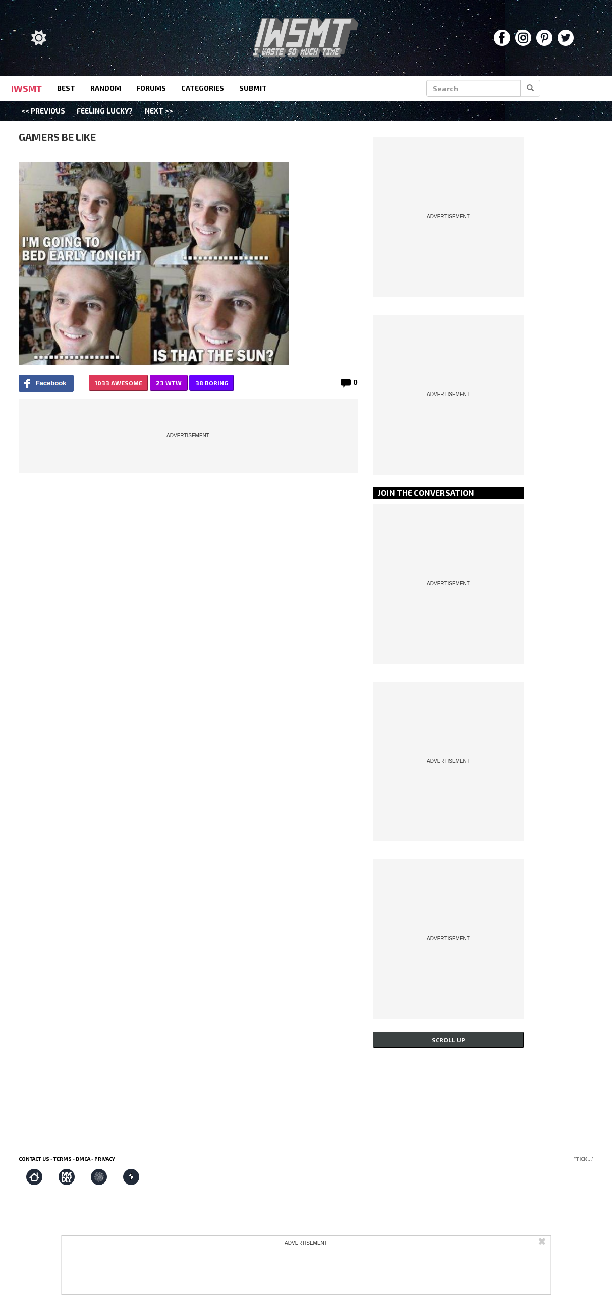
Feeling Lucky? (105, 110)
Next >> (159, 110)
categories (202, 88)
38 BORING (211, 382)
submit (253, 88)
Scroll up (448, 1039)
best (66, 88)
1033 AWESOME (118, 382)
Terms (62, 1159)
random (105, 88)
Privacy (104, 1159)
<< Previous (43, 110)
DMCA (83, 1159)
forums (151, 88)
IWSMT (26, 88)
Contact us (34, 1159)
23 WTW (169, 382)
